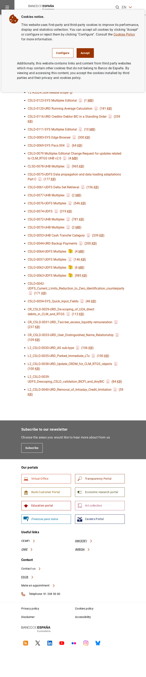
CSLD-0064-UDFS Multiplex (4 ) (56, 251)
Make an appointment (38, 585)
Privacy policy (30, 608)
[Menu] (7, 7)
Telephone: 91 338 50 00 (40, 594)
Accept (85, 53)
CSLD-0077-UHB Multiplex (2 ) (54, 195)
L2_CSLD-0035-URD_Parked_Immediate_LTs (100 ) (68, 356)
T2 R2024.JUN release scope (50, 92)
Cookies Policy (124, 34)
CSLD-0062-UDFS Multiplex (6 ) (56, 267)
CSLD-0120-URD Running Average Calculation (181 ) (70, 108)
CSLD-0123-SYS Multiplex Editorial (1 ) (61, 100)
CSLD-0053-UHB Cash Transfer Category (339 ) (66, 235)
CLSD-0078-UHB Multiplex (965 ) (56, 166)
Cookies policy (84, 608)
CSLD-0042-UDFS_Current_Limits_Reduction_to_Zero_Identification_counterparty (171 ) (76, 288)
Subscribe (32, 448)
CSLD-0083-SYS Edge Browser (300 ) (59, 137)
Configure (62, 53)
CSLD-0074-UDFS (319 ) (50, 211)
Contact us (31, 568)
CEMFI (28, 540)
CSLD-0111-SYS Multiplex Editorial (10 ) (61, 129)
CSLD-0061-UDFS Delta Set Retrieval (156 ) (63, 187)
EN (127, 7)
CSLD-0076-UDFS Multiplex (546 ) (57, 203)
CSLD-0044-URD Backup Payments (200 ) (62, 243)
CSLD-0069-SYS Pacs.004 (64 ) (55, 145)
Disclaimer (28, 617)
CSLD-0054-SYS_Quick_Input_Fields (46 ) (62, 301)
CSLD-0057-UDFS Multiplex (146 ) (57, 259)
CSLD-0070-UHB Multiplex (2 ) (54, 227)
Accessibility (83, 617)
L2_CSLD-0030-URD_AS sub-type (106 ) (61, 348)
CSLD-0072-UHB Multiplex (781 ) (56, 219)
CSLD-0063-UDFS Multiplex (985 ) (57, 275)
